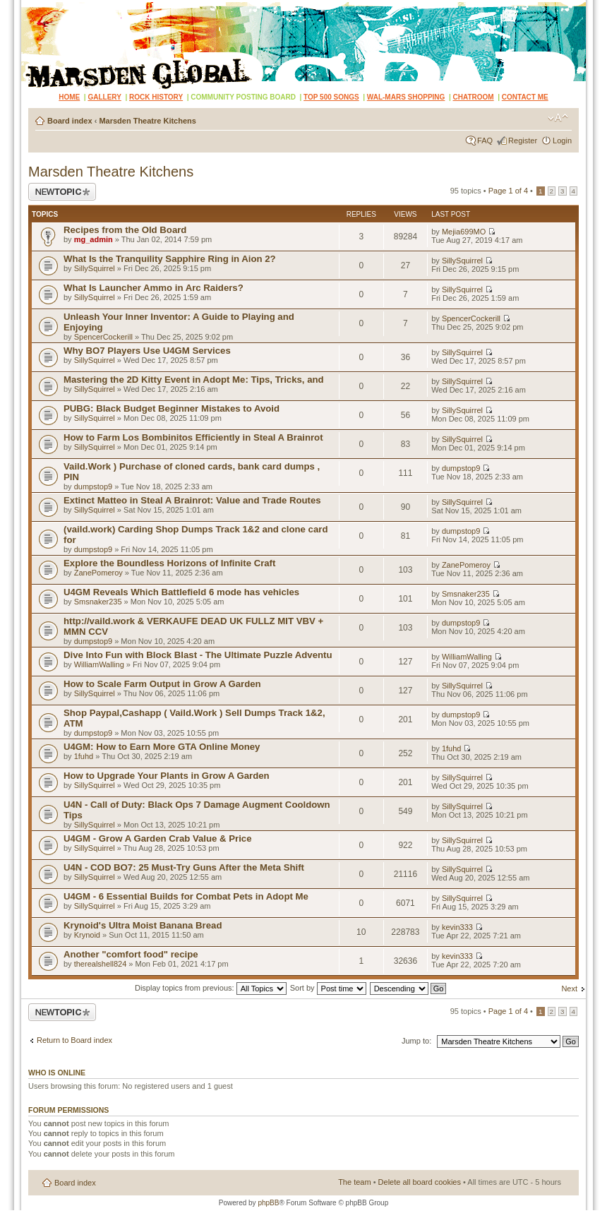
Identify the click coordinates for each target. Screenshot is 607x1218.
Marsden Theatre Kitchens (147, 121)
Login (562, 140)
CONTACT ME (525, 97)
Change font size (558, 118)
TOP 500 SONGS (331, 97)
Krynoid (87, 935)
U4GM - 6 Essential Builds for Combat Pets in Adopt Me (186, 896)
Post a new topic (62, 192)
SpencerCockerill (103, 337)
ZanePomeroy (98, 572)
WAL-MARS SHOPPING (406, 97)
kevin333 (457, 927)
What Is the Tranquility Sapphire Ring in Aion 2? (170, 258)
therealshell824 (100, 964)
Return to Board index (74, 1040)
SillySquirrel (94, 268)
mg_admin (93, 239)
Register (522, 140)
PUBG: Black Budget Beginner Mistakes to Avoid (172, 408)
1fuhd (84, 756)
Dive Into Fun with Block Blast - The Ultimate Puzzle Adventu (198, 655)
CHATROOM (473, 97)
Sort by (328, 988)
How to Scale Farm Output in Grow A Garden (162, 684)
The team (354, 1182)
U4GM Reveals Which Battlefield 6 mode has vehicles (181, 592)
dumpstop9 (93, 486)
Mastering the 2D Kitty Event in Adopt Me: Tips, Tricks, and (194, 379)
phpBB (268, 1203)
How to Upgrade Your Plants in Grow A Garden (167, 775)
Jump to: (416, 1041)
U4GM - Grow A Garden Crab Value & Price (158, 838)
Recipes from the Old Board (125, 230)
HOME (69, 97)
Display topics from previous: (211, 988)
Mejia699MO (464, 231)
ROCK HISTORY (156, 97)
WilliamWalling (99, 664)
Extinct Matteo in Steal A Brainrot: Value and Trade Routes (192, 500)
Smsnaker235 (98, 601)
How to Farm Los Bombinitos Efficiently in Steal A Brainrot (193, 437)
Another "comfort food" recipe (131, 954)
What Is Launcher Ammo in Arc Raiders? (154, 287)
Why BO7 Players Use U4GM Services (147, 350)
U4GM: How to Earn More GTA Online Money (162, 746)
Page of (508, 190)
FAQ (485, 140)
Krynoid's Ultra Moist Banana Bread (143, 925)
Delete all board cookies (419, 1182)
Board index (69, 121)
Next (569, 988)
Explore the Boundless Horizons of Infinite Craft (169, 563)
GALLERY (104, 97)
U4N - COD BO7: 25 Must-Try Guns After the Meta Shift (184, 867)
